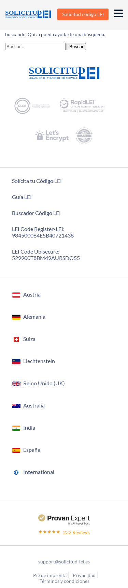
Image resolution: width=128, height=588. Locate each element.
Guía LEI (22, 196)
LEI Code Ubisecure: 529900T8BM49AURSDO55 (46, 254)
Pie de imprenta (50, 575)
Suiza (29, 338)
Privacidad (84, 575)
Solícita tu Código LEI (37, 180)
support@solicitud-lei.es (64, 561)
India (29, 427)
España (31, 449)
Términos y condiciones (64, 581)
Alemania (34, 316)
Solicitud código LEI (83, 14)
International (38, 472)
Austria (32, 294)
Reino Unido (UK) (44, 383)
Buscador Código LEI (36, 213)
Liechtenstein (39, 361)
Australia (34, 405)
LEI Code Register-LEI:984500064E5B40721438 (43, 232)
